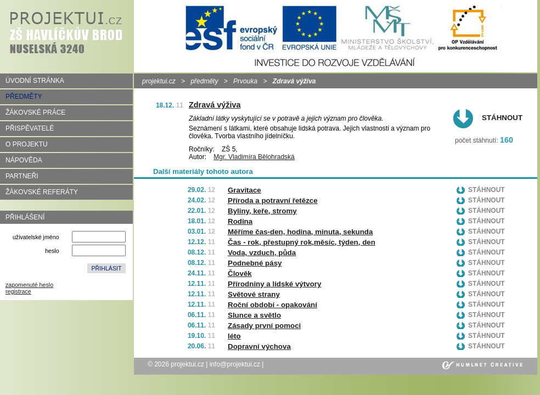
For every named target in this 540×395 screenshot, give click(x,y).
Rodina (240, 221)
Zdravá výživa (214, 104)
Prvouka (245, 81)
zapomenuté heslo (29, 284)
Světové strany (254, 294)
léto (234, 336)
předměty (204, 81)
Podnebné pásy (255, 263)
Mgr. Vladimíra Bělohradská (253, 157)
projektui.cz (159, 81)
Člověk (240, 273)
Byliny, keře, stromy (262, 211)
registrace (18, 291)
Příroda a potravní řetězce (273, 200)
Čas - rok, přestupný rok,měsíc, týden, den (301, 242)
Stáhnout (502, 118)
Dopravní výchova (259, 346)
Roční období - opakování (272, 305)
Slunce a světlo (254, 315)
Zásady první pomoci (264, 325)
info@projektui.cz (235, 364)
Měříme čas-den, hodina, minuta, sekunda (300, 232)
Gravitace (244, 190)
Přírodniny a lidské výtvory (274, 284)
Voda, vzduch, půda (262, 253)
